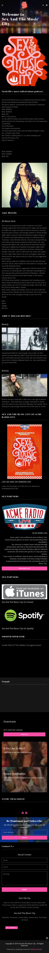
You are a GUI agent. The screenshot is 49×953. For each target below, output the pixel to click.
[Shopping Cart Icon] (47, 5)
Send (24, 889)
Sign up (24, 837)
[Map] (24, 932)
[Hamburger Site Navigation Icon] (6, 5)
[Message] (24, 878)
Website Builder (36, 949)
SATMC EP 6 (24, 734)
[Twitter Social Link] (22, 813)
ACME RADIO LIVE (24, 568)
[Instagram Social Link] (26, 813)
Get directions (11, 927)
